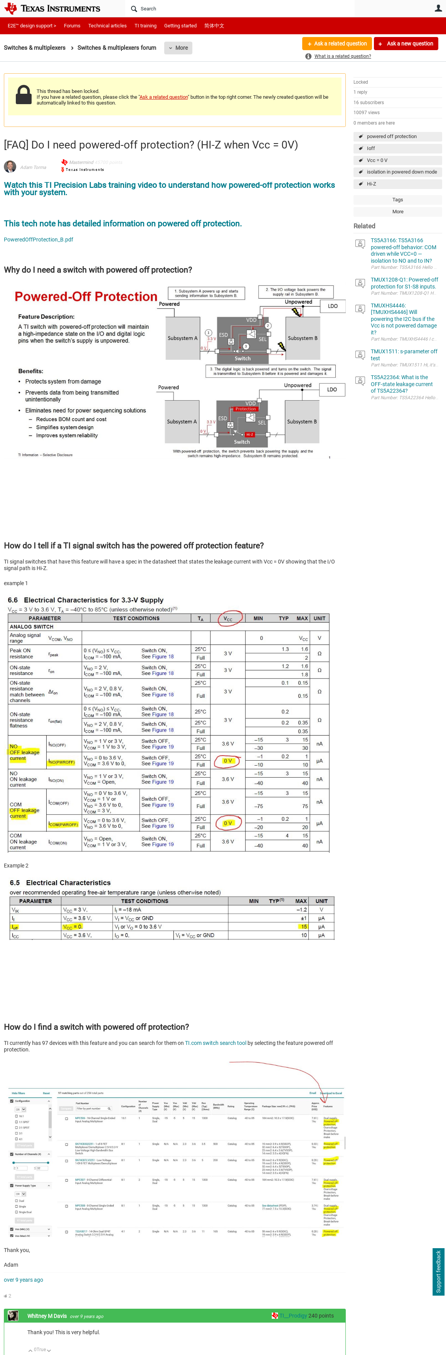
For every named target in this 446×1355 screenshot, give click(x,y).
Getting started (180, 26)
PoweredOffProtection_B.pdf (38, 239)
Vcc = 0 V (377, 160)
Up (30, 1351)
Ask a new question (409, 43)
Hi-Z (371, 184)
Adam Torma (33, 167)
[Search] (240, 8)
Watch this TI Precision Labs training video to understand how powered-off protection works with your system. (169, 189)
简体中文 (214, 26)
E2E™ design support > (32, 26)
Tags (397, 199)
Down (49, 1351)
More (181, 48)
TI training (146, 26)
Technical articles (107, 26)
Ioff (371, 148)
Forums (72, 26)
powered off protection (392, 136)
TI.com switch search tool (216, 1043)
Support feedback (438, 1272)
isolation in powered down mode (402, 172)
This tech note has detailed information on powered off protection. (123, 223)
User (438, 8)
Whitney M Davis (47, 1316)
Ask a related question (340, 43)
